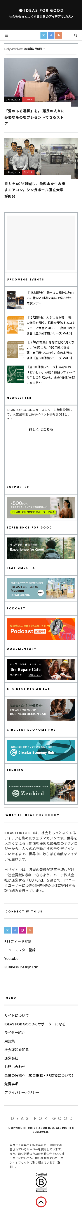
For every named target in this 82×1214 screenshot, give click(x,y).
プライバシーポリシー (21, 1092)
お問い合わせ (14, 1066)
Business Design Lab (21, 967)
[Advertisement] (41, 243)
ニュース (28, 99)
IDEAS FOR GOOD (41, 1118)
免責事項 (11, 1084)
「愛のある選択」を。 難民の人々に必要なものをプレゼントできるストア (34, 117)
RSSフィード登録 (17, 941)
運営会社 (11, 1058)
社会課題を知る (16, 1049)
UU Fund (36, 880)
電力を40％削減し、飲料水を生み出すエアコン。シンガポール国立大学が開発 (34, 190)
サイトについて (16, 1015)
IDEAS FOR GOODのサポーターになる (35, 1024)
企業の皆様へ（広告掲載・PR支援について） (39, 1075)
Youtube (11, 958)
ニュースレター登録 (20, 950)
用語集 (9, 1041)
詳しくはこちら (41, 429)
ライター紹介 (14, 1032)
